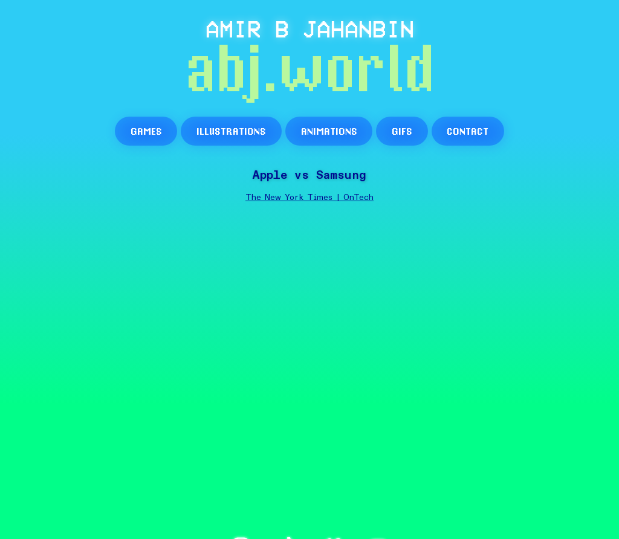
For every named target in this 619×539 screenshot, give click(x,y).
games (146, 131)
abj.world (310, 72)
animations (329, 131)
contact (467, 131)
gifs (402, 131)
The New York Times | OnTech (309, 197)
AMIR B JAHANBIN (310, 28)
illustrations (231, 131)
